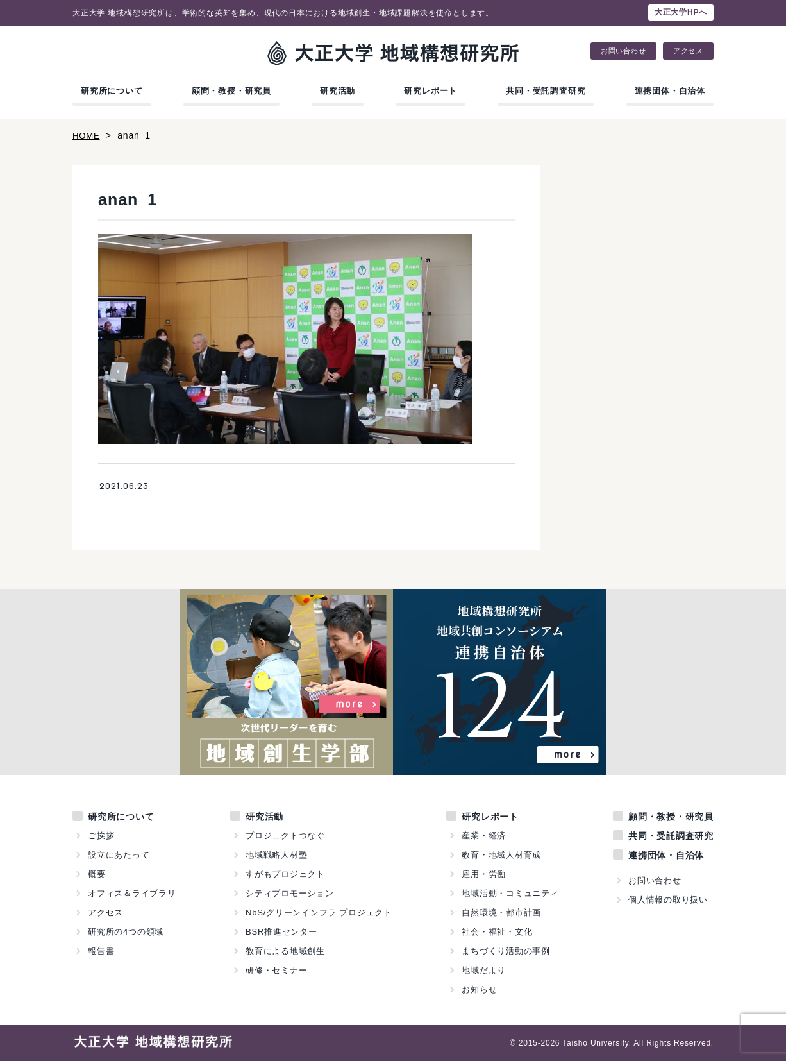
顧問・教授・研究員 (231, 91)
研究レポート (430, 91)
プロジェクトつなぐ (285, 835)
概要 (97, 874)
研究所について (112, 91)
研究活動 (337, 91)
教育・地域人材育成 (501, 855)
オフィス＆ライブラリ (132, 893)
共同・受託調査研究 (545, 91)
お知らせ (479, 989)
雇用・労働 (484, 874)
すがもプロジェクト (285, 874)
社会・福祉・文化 (497, 932)
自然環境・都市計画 (501, 912)
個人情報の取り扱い (668, 899)
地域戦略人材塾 (277, 855)
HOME (86, 135)
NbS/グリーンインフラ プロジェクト (319, 912)
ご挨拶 (101, 835)
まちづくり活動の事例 (506, 951)
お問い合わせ (623, 51)
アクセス (688, 51)
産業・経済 (484, 835)
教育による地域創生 (285, 951)
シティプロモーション (290, 893)
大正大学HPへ (681, 12)
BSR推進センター (281, 932)
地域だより (484, 970)
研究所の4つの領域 (125, 932)
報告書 (101, 951)
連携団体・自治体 (670, 91)
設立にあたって (119, 855)
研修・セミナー (277, 970)
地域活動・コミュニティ (510, 893)
